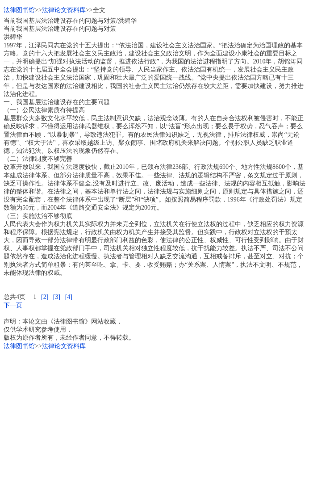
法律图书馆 (19, 10)
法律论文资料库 (64, 10)
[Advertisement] (154, 412)
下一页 (13, 305)
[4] (68, 297)
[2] (44, 297)
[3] (56, 297)
